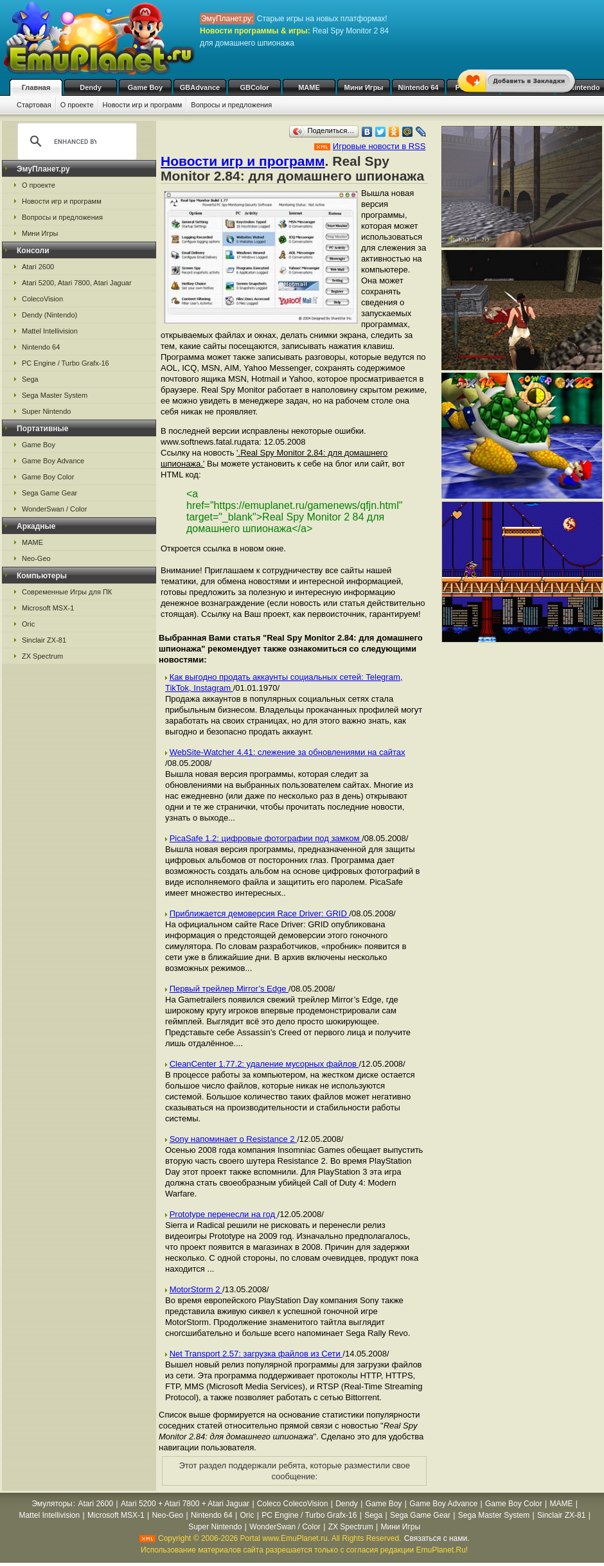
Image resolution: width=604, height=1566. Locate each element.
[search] (75, 141)
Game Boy (145, 87)
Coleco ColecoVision (292, 1503)
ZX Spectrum (42, 656)
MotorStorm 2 (196, 1289)
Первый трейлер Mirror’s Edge (229, 988)
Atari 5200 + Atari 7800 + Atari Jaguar (185, 1503)
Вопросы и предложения (231, 105)
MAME (309, 87)
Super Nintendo (46, 411)
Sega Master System (54, 395)
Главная (36, 87)
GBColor (254, 87)
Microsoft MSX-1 (48, 608)
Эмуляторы (51, 1503)
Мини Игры (364, 87)
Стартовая (34, 105)
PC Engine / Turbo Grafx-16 (65, 363)
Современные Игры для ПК (67, 592)
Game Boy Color (48, 477)
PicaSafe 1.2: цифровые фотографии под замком (266, 838)
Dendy (91, 87)
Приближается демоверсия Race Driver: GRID (260, 913)
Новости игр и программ (142, 105)
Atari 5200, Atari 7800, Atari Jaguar (77, 283)
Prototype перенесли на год (224, 1214)
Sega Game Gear (49, 493)
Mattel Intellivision (50, 331)
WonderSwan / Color (54, 509)
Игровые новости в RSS (379, 146)
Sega (30, 379)
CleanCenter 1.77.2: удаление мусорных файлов (264, 1064)
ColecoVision (42, 299)
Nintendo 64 (418, 87)
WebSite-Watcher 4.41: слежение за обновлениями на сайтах (287, 752)
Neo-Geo (36, 558)
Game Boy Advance (53, 461)
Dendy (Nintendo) (49, 315)
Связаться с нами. (437, 1538)
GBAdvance (200, 87)
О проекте (77, 105)
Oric (28, 624)
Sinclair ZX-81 (44, 640)
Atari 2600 (38, 267)
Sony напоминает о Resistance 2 (234, 1139)
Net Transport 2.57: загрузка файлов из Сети (256, 1353)
